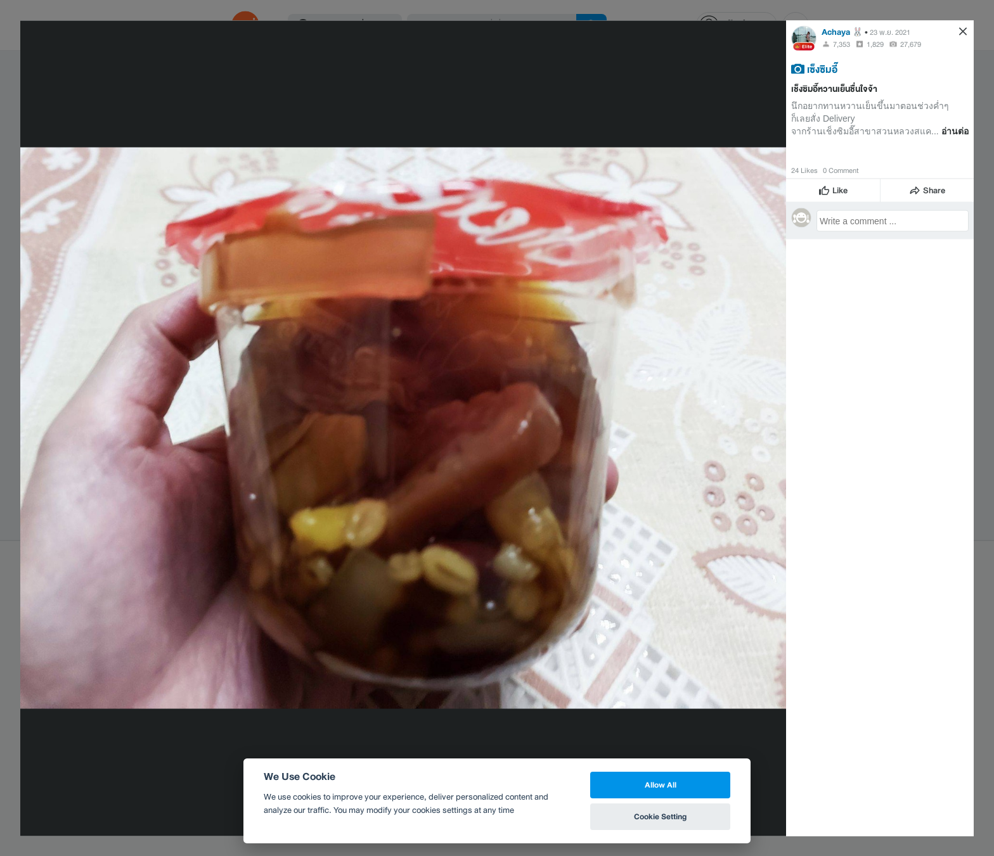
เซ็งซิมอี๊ (822, 68)
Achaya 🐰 (842, 31)
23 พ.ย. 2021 (890, 31)
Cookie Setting (660, 816)
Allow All (660, 785)
